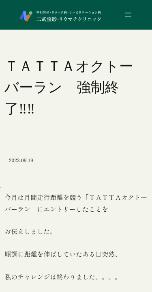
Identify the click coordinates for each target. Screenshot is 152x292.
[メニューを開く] (128, 14)
